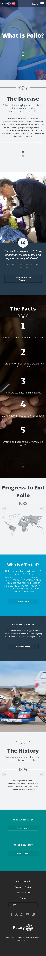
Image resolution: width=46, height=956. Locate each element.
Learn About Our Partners (23, 278)
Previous (4, 508)
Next (42, 508)
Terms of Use (28, 940)
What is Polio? (23, 881)
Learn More (23, 828)
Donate (35, 4)
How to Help (23, 853)
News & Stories (23, 892)
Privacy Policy (17, 940)
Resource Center (23, 887)
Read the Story (23, 646)
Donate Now (23, 601)
